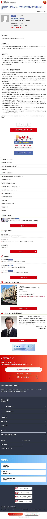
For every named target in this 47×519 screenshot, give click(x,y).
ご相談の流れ (4, 426)
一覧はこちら (23, 226)
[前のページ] (18, 124)
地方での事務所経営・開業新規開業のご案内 (9, 479)
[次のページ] (29, 124)
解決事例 (3, 440)
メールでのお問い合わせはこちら (23, 153)
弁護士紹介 (4, 417)
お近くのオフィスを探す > (23, 517)
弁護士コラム (27, 440)
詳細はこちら (23, 308)
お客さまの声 (4, 444)
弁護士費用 (4, 421)
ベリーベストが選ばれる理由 (8, 435)
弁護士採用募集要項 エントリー (7, 472)
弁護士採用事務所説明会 (6, 466)
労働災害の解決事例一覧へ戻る (23, 130)
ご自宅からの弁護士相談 (6, 448)
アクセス (3, 430)
